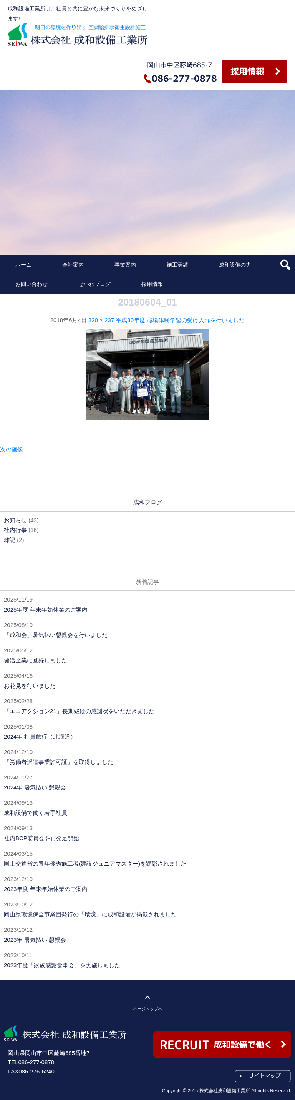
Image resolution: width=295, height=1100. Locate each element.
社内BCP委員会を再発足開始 (41, 838)
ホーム (23, 265)
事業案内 (125, 265)
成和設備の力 (235, 265)
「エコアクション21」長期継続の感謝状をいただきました (79, 711)
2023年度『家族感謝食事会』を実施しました (62, 965)
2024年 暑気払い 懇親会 (35, 787)
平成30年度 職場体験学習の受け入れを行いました (180, 320)
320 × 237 (101, 320)
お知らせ (15, 520)
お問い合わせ (31, 284)
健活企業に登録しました (35, 660)
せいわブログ (94, 284)
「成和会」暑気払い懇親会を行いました (56, 635)
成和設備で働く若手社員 (35, 812)
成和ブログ (147, 502)
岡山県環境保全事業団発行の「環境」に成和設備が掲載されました (90, 914)
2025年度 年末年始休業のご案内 (46, 609)
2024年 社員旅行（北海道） (40, 736)
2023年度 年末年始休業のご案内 (46, 889)
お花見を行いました (30, 685)
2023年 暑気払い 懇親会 (35, 939)
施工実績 (177, 265)
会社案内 (73, 265)
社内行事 (15, 530)
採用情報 (152, 284)
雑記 (9, 540)
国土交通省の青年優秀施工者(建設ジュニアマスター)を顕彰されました (95, 863)
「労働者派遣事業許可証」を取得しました (58, 762)
